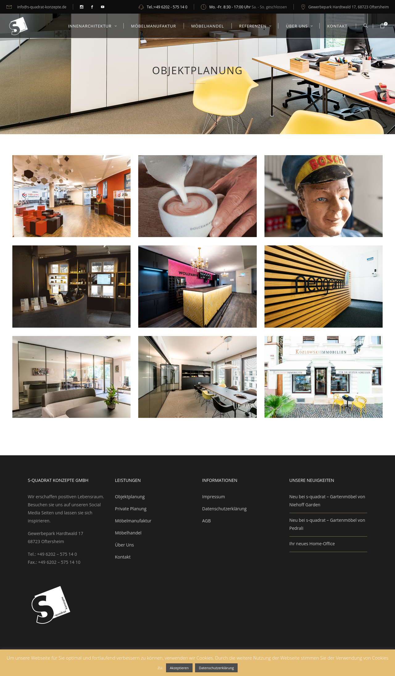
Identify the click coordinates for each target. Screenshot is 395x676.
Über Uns (124, 545)
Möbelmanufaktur (133, 521)
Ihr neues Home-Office (312, 543)
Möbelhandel (128, 533)
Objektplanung (130, 497)
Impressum (213, 497)
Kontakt (123, 557)
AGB (206, 521)
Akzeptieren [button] (179, 667)
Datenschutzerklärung (224, 509)
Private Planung (131, 509)
